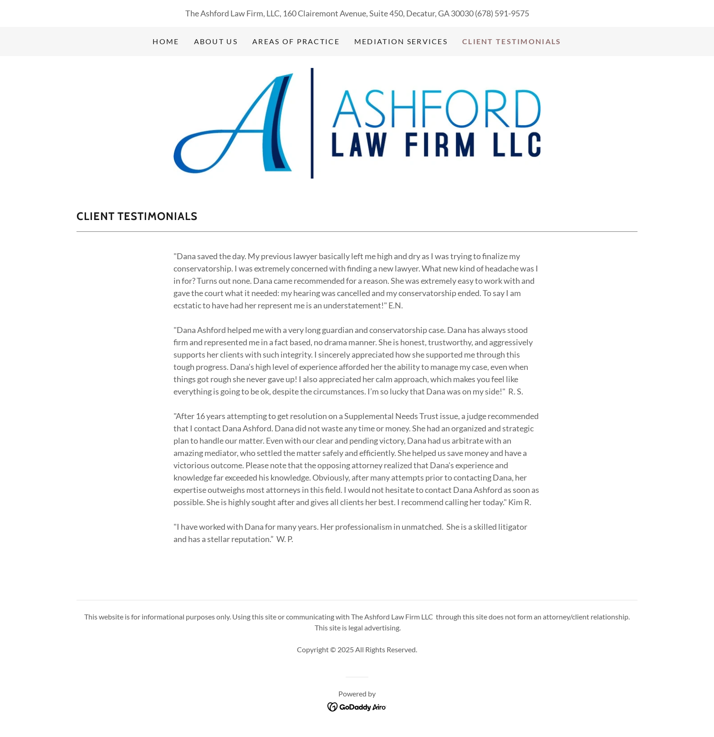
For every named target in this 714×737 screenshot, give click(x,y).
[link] (356, 122)
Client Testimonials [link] (511, 41)
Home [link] (166, 41)
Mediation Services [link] (401, 41)
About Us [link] (216, 41)
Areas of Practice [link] (296, 41)
